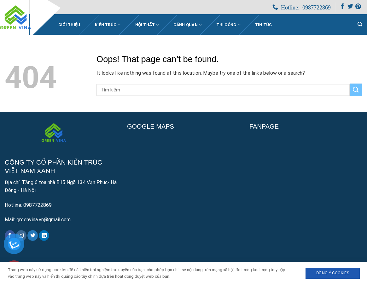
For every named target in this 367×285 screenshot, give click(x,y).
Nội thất (147, 25)
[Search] (360, 24)
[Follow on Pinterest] (358, 7)
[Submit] (356, 90)
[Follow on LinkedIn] (44, 235)
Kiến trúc (108, 25)
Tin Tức (263, 24)
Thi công (228, 25)
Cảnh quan (187, 25)
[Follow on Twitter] (350, 7)
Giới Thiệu (69, 24)
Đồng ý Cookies (332, 272)
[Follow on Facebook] (342, 7)
